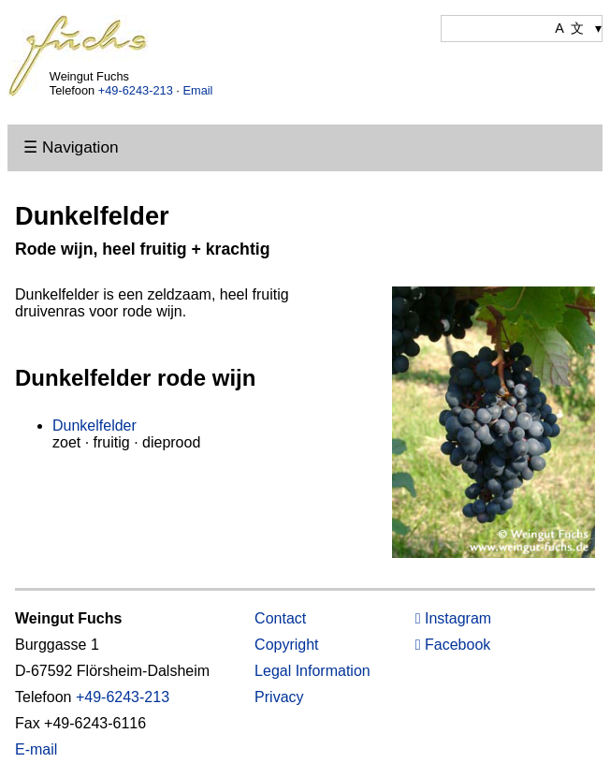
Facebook (453, 645)
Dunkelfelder (94, 425)
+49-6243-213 (135, 90)
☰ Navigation (70, 147)
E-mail (36, 749)
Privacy (278, 697)
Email (197, 90)
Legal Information (312, 671)
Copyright (286, 645)
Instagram (453, 618)
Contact (280, 618)
